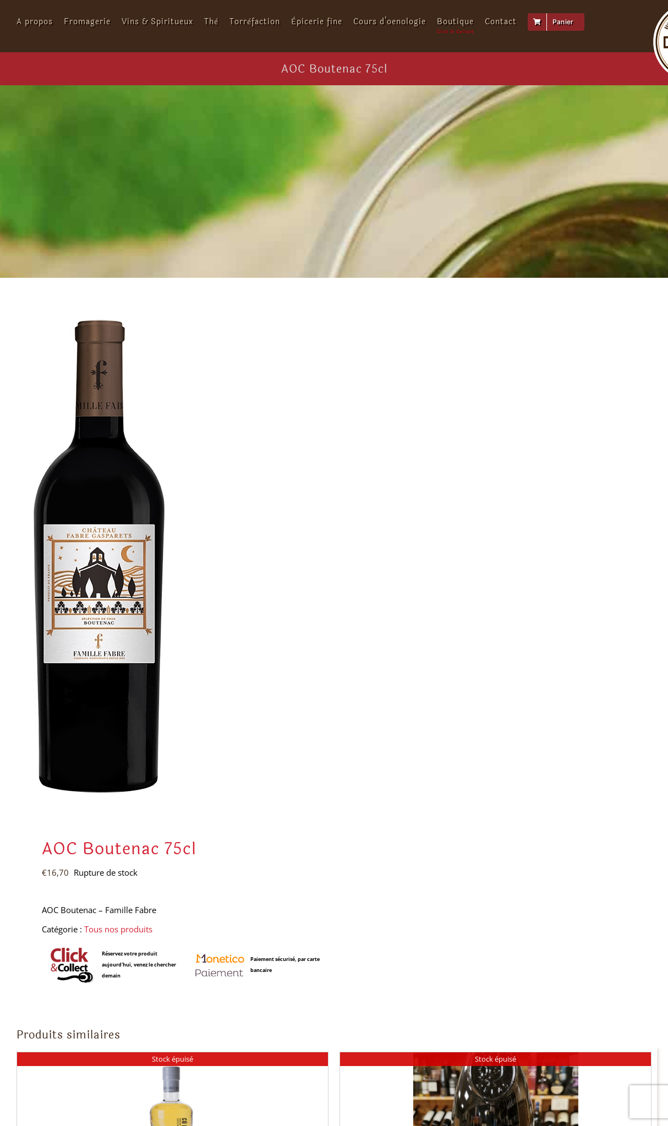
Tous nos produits (118, 929)
